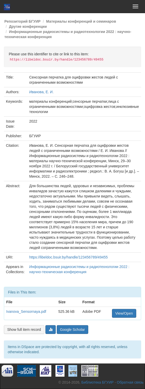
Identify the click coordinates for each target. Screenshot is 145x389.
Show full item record (24, 329)
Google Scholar (72, 329)
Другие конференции (28, 26)
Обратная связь (130, 382)
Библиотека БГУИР (97, 382)
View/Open (124, 313)
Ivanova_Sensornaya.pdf (26, 311)
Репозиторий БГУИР (22, 21)
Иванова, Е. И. (41, 92)
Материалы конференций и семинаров (81, 21)
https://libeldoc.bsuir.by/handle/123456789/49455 (68, 257)
